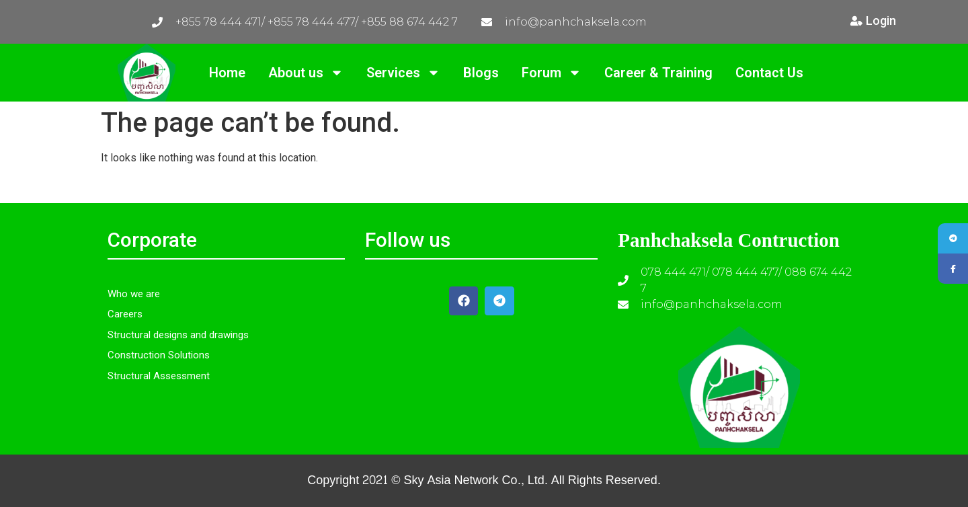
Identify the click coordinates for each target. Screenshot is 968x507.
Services (403, 72)
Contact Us (769, 73)
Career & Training (658, 73)
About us (306, 72)
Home (227, 73)
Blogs (481, 73)
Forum (551, 72)
